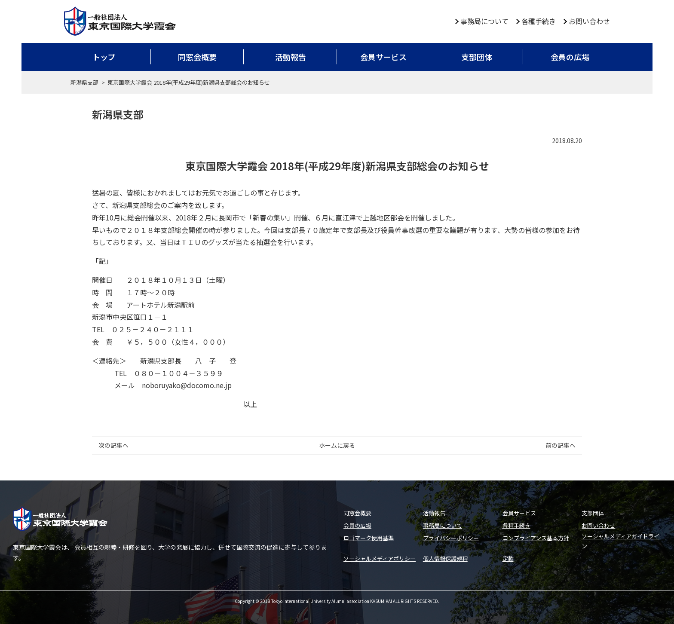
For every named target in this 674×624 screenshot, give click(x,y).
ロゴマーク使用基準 (368, 538)
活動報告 (290, 56)
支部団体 (476, 56)
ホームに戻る (337, 445)
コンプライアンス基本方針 (535, 538)
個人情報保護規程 (445, 558)
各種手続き (538, 21)
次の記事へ (113, 445)
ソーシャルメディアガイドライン (620, 541)
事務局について (484, 21)
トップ (104, 56)
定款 (508, 558)
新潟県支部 (84, 82)
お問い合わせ (589, 21)
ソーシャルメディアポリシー (379, 558)
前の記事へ (560, 445)
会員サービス (383, 56)
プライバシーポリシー (451, 538)
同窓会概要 (197, 56)
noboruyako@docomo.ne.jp (187, 385)
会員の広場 (570, 56)
